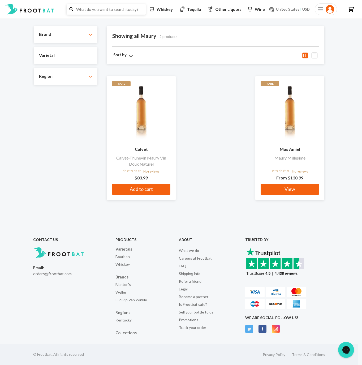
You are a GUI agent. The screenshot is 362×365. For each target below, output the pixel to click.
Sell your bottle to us (196, 312)
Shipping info (189, 273)
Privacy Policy (274, 354)
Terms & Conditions (308, 354)
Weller (120, 292)
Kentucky (123, 320)
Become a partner (193, 296)
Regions (122, 312)
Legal (183, 289)
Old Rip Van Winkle (131, 300)
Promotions (188, 319)
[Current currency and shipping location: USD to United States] (289, 9)
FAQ (182, 266)
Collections (126, 332)
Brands (121, 276)
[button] (181, 9)
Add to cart (141, 189)
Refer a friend (190, 281)
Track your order (192, 327)
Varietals (123, 249)
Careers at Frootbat (195, 258)
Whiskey (122, 264)
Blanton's (123, 284)
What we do (189, 250)
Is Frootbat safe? (193, 304)
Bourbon (122, 256)
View (290, 189)
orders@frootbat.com (52, 273)
